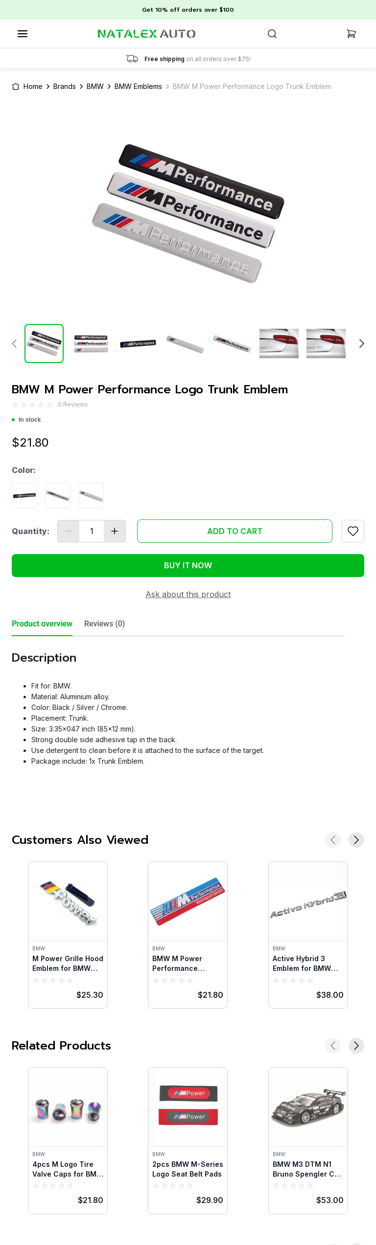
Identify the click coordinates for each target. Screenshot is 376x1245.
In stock (26, 419)
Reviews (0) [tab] (104, 623)
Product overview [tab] (42, 623)
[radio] (15, 404)
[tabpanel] (178, 704)
